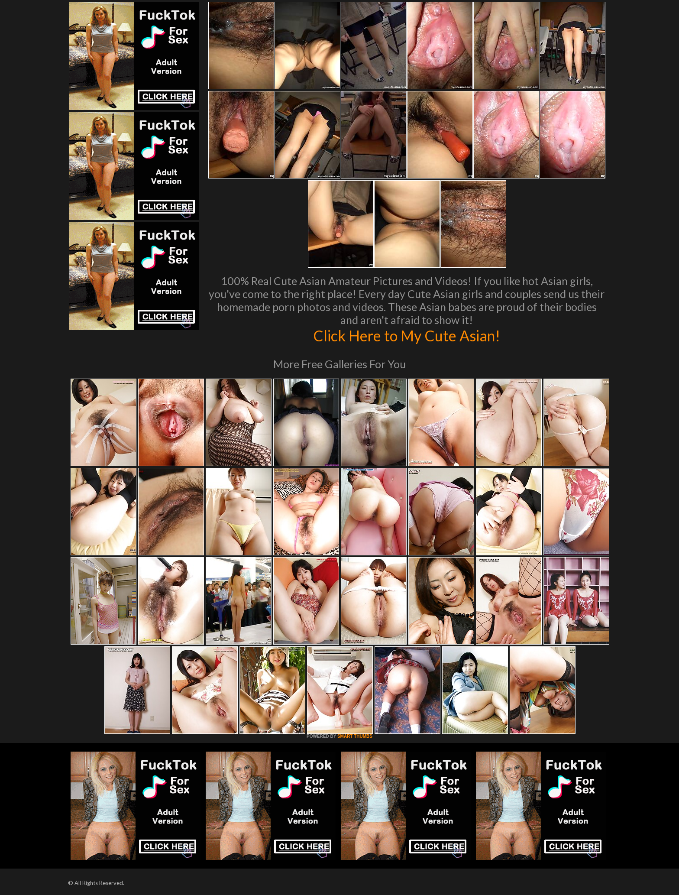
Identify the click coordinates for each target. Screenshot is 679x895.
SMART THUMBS (354, 736)
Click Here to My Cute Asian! (407, 335)
